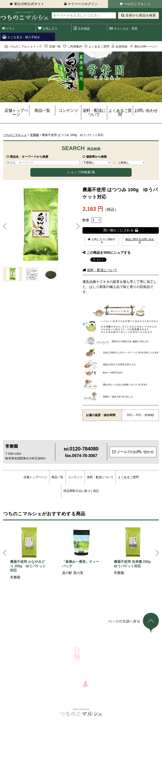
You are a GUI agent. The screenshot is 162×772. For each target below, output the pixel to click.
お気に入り (50, 28)
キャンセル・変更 (126, 28)
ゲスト (10, 28)
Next (78, 226)
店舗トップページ (16, 112)
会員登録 (121, 46)
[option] (29, 553)
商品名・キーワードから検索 (29, 156)
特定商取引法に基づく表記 (81, 491)
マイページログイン (83, 4)
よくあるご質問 (99, 46)
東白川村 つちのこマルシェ (24, 16)
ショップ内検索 (79, 172)
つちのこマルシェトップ (25, 46)
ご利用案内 (74, 46)
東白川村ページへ (146, 46)
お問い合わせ (146, 110)
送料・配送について (94, 112)
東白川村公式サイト (29, 4)
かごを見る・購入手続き (24, 37)
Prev (5, 226)
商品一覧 (42, 110)
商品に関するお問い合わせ (139, 241)
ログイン (18, 722)
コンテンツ (68, 110)
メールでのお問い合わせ (135, 452)
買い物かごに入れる (118, 230)
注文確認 (84, 28)
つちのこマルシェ (137, 4)
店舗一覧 (55, 46)
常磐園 (34, 135)
